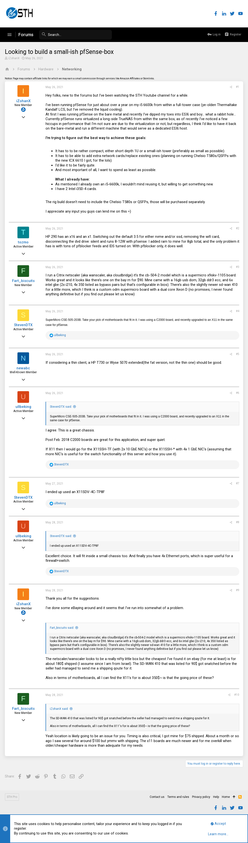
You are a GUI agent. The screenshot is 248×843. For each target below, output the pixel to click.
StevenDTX (23, 325)
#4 (237, 311)
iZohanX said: (59, 709)
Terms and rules (178, 797)
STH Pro (12, 797)
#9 (237, 590)
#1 (237, 87)
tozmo (23, 242)
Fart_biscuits (23, 281)
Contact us (157, 797)
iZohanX (14, 58)
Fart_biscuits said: (62, 627)
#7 (237, 483)
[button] (9, 34)
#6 (237, 393)
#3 (237, 267)
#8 (237, 522)
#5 (237, 354)
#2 (237, 228)
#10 (236, 694)
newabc (23, 368)
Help (216, 797)
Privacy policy (201, 797)
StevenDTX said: (61, 406)
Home (226, 797)
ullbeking (23, 407)
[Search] (75, 35)
